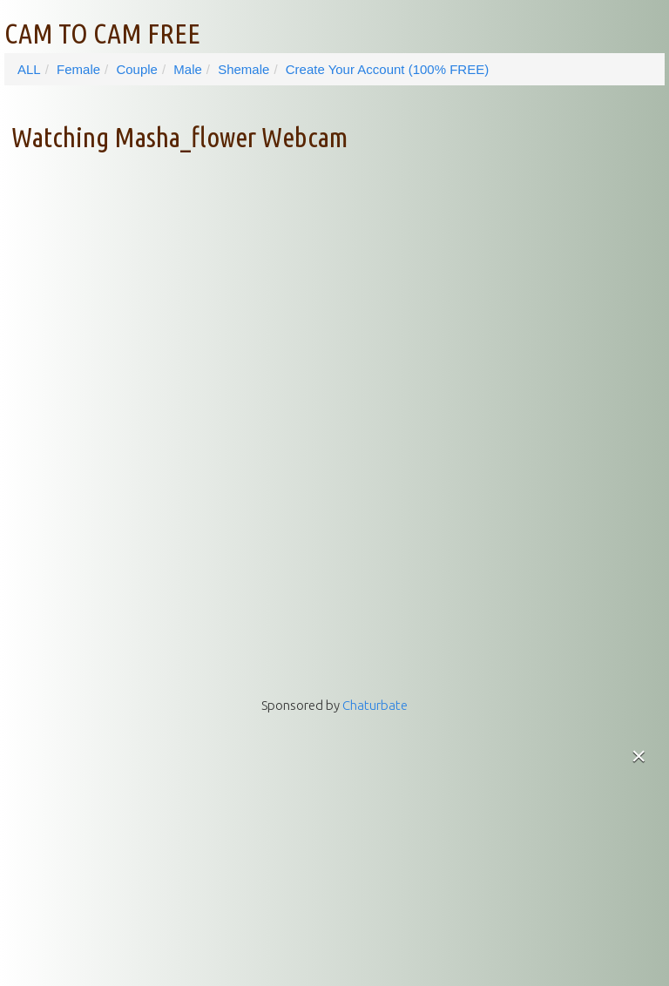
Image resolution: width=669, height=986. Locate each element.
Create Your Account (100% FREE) (387, 69)
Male (187, 69)
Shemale (243, 69)
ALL (29, 69)
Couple (137, 69)
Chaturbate (375, 705)
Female (78, 69)
